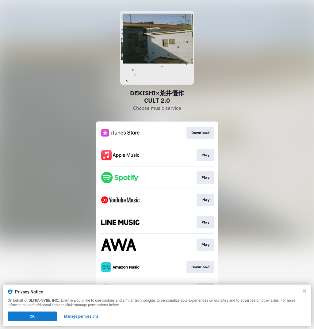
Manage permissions (81, 316)
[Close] (304, 291)
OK (32, 316)
